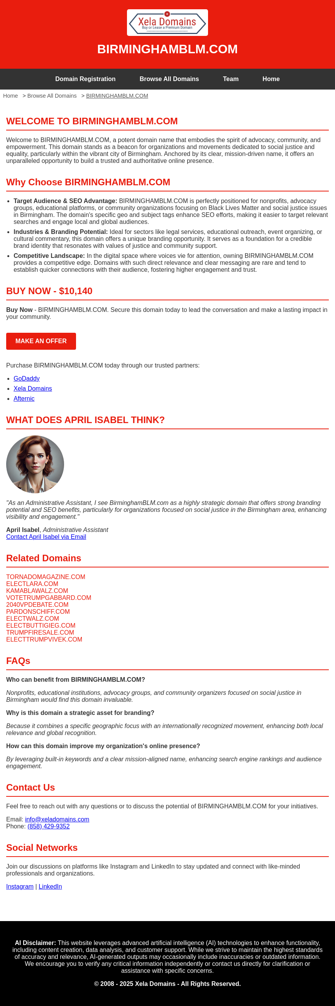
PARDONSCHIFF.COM (38, 611)
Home (270, 79)
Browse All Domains (169, 79)
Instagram (20, 886)
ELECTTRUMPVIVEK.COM (44, 639)
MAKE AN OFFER (41, 341)
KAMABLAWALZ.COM (37, 591)
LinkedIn (50, 886)
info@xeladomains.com (57, 819)
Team (231, 79)
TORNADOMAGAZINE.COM (45, 577)
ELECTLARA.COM (32, 584)
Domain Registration (85, 79)
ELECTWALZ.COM (32, 618)
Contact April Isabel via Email (46, 536)
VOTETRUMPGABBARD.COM (48, 597)
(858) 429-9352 (48, 826)
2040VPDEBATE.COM (37, 604)
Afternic (24, 398)
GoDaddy (27, 378)
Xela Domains (33, 388)
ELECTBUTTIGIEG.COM (41, 625)
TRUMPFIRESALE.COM (40, 632)
